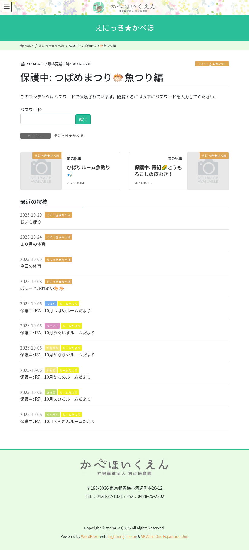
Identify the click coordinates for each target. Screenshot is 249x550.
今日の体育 (30, 266)
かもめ (50, 370)
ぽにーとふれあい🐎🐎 (42, 288)
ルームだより (68, 303)
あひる (50, 392)
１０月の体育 (33, 244)
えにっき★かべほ (212, 63)
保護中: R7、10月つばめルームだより (55, 310)
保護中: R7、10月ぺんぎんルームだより (58, 421)
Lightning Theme (122, 536)
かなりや (52, 348)
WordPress (90, 536)
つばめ (50, 303)
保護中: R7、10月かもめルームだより (55, 377)
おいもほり (30, 222)
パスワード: (47, 115)
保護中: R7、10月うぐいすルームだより (58, 333)
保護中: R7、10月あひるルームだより (55, 399)
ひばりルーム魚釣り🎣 (88, 170)
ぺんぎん (52, 414)
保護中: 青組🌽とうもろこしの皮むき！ (158, 170)
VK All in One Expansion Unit (164, 536)
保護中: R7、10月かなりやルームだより (58, 355)
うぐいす (52, 325)
